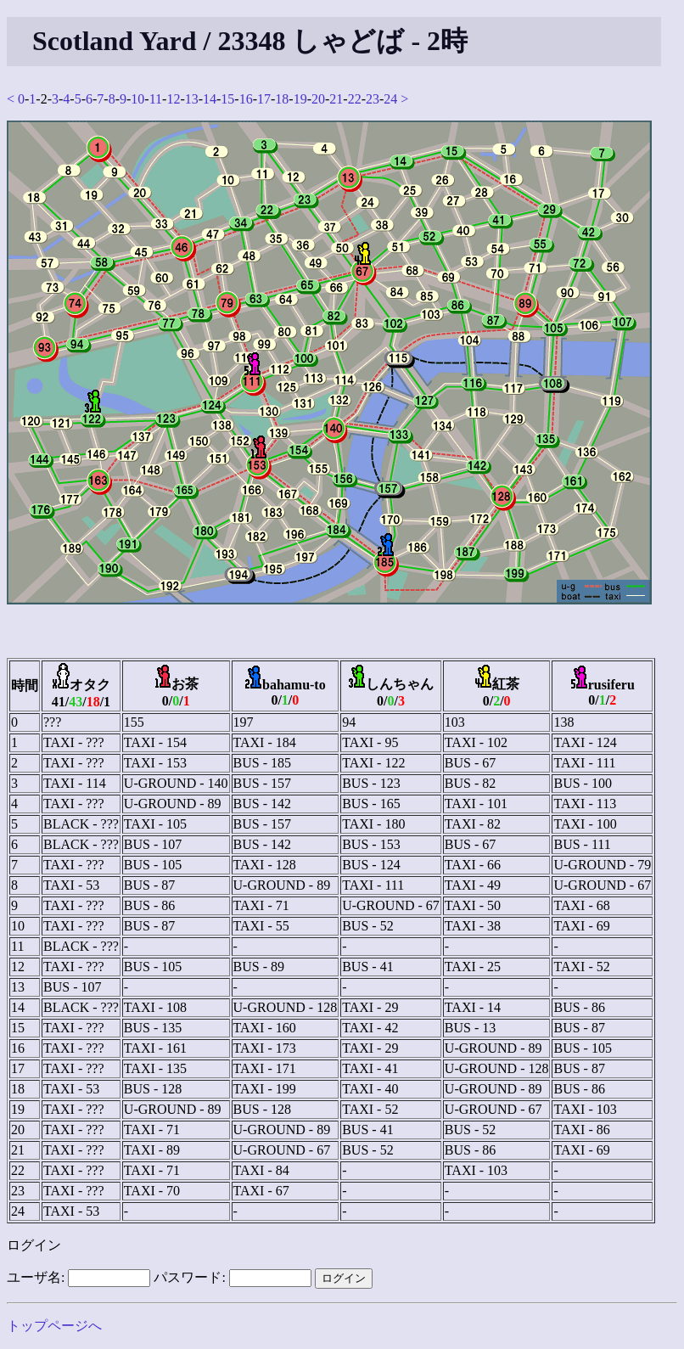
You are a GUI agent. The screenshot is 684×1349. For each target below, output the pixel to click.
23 (372, 99)
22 (355, 99)
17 (264, 99)
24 (390, 99)
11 (155, 99)
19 (300, 99)
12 (173, 99)
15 (227, 99)
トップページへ (54, 1325)
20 (318, 99)
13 (192, 99)
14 (209, 99)
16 (246, 99)
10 (137, 99)
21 (336, 99)
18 (282, 99)
